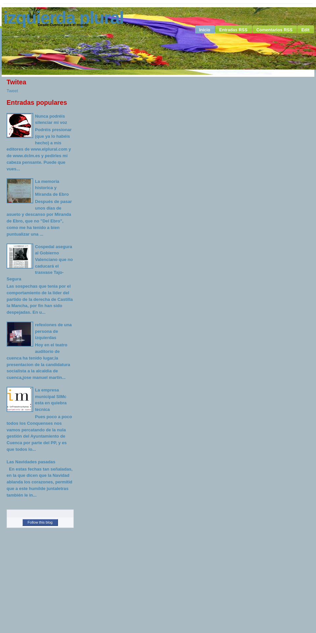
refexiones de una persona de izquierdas (53, 331)
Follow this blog (40, 522)
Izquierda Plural (63, 17)
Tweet (12, 90)
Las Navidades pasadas (31, 461)
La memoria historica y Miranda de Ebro (52, 188)
